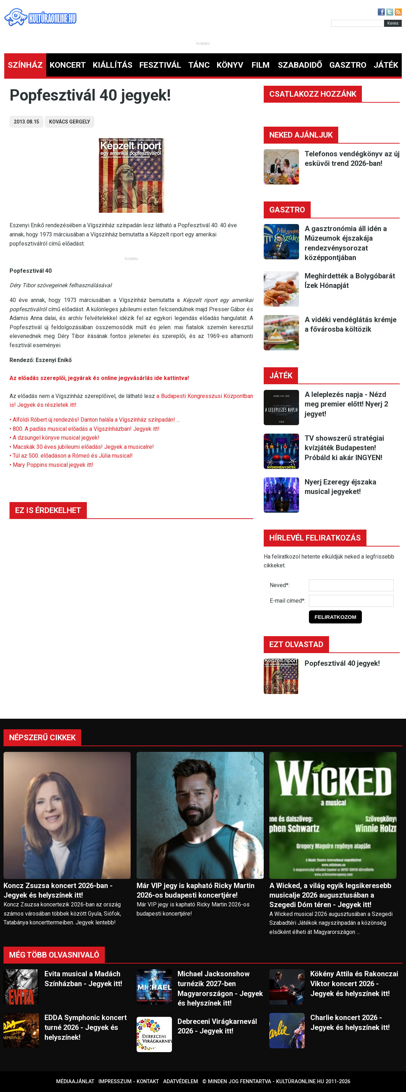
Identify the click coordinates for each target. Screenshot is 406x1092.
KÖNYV (230, 65)
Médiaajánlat (75, 1082)
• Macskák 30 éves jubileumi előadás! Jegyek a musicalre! (82, 447)
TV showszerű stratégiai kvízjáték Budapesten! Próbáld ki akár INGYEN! (344, 448)
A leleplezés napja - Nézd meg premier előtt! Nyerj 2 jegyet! (346, 404)
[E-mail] (351, 601)
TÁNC (199, 65)
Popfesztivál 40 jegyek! (342, 663)
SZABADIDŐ (300, 65)
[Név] (351, 585)
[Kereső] (357, 23)
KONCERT (68, 65)
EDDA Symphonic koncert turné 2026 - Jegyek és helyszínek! (85, 1027)
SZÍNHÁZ (25, 65)
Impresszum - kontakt (128, 1082)
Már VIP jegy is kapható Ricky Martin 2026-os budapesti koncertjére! (196, 890)
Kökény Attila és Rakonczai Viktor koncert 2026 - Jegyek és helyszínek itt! (354, 983)
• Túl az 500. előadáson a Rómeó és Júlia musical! (71, 455)
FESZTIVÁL (160, 65)
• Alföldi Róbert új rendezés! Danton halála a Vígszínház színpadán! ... (95, 419)
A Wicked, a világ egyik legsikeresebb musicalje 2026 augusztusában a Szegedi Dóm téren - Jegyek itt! (330, 895)
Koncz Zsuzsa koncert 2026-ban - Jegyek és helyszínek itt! (58, 890)
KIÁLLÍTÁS (112, 65)
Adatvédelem (180, 1082)
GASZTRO (347, 65)
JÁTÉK (386, 65)
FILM (261, 65)
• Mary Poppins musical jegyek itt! (52, 464)
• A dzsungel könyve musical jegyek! (55, 437)
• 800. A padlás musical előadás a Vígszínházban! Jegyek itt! (85, 429)
